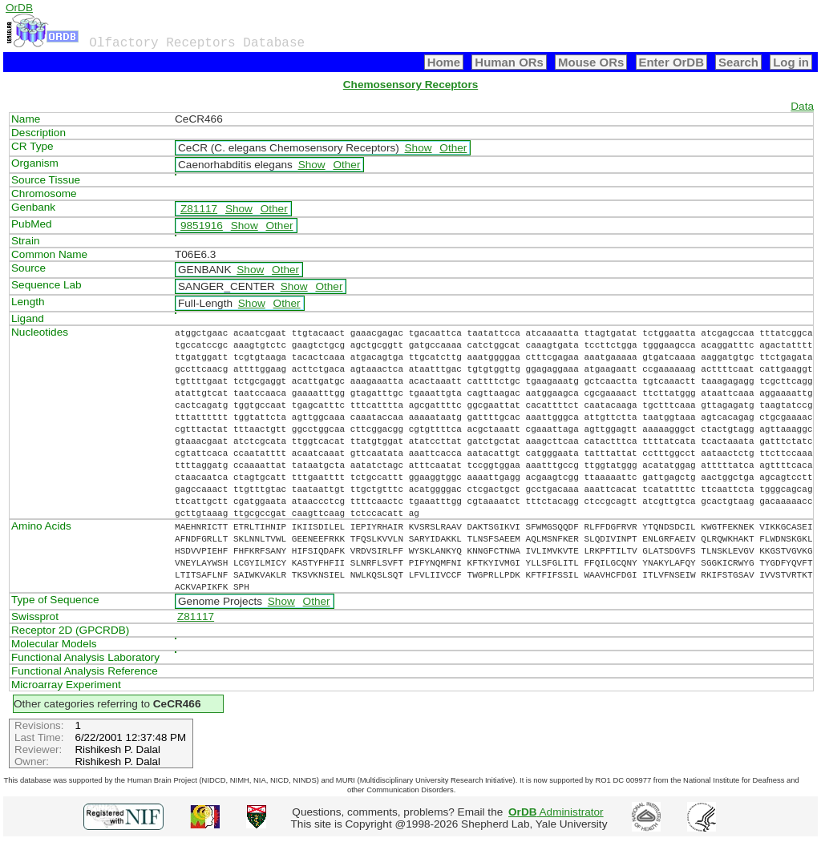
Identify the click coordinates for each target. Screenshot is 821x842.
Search (738, 62)
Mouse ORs (591, 62)
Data (802, 106)
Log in (791, 62)
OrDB (19, 8)
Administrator (556, 812)
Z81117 (198, 209)
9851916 (201, 226)
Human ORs (509, 62)
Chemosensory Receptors (410, 85)
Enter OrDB (671, 62)
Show (418, 148)
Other (453, 148)
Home (444, 62)
